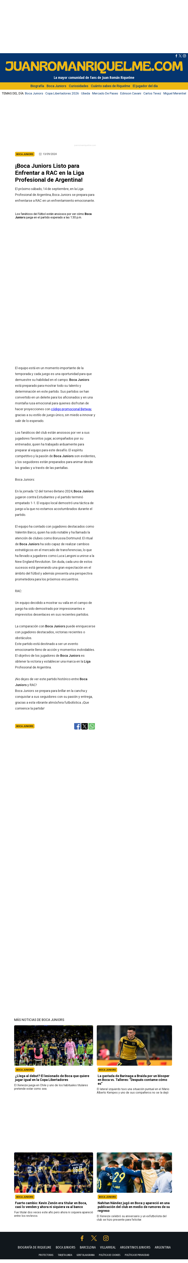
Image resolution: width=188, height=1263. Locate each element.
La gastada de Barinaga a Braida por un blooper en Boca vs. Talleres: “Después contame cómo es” (133, 1083)
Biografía (37, 86)
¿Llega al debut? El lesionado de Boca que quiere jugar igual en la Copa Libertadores (52, 1081)
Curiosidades (78, 86)
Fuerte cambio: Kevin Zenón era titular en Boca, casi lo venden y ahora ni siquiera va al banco (51, 1208)
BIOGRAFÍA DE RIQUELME (34, 1251)
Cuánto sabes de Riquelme (110, 86)
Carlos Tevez (152, 93)
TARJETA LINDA (65, 1258)
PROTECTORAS (46, 1258)
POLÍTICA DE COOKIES (109, 1258)
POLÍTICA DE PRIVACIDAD (137, 1258)
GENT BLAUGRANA (86, 1258)
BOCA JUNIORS (24, 1073)
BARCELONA (88, 1251)
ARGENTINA (163, 1251)
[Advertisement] (94, 25)
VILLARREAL (108, 1251)
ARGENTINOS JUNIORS (135, 1251)
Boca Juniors (56, 86)
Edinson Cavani (130, 93)
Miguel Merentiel (174, 93)
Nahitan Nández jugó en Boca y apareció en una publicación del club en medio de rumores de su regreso (134, 1210)
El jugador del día (145, 86)
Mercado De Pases (105, 93)
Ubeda (85, 93)
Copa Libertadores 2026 (62, 93)
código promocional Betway (71, 412)
